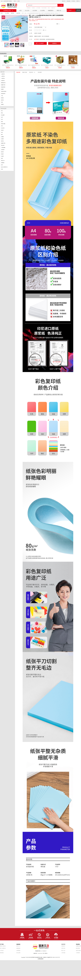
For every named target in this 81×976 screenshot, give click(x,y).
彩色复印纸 (3, 93)
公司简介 (2, 950)
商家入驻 (59, 10)
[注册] (18, 1)
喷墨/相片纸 (3, 82)
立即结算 (78, 10)
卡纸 (2, 95)
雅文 (2, 134)
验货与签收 (78, 950)
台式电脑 (38, 7)
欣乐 (2, 119)
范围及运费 (78, 946)
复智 (2, 158)
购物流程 (18, 948)
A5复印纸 (3, 78)
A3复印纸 (3, 76)
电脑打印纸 (3, 84)
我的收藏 (68, 1)
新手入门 (18, 946)
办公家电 (42, 10)
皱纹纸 (2, 97)
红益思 (2, 156)
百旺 (2, 125)
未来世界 (2, 149)
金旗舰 (2, 136)
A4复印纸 (18, 13)
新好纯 (2, 151)
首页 (2, 13)
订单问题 (63, 952)
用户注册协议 (3, 948)
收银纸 (2, 89)
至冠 (2, 169)
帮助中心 (78, 1)
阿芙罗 (2, 154)
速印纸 (2, 100)
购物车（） (70, 10)
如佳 (2, 164)
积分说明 (18, 952)
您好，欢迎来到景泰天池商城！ (6, 1)
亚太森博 (2, 115)
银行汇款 (63, 950)
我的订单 (63, 1)
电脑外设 (53, 7)
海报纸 (2, 104)
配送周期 (78, 948)
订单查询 (78, 952)
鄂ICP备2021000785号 (55, 957)
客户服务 (73, 1)
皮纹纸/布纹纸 (3, 91)
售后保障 (40, 72)
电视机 (33, 7)
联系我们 (2, 952)
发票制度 (18, 950)
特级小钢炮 (3, 123)
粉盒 (49, 7)
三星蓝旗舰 (3, 147)
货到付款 (63, 948)
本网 (36, 39)
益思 (2, 121)
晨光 (2, 112)
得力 (2, 110)
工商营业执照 (40, 958)
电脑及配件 (50, 10)
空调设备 (28, 7)
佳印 (2, 117)
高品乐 (2, 130)
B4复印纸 (3, 80)
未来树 (2, 138)
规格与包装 (24, 72)
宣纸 (2, 102)
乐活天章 (2, 128)
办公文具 (27, 10)
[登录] (15, 1)
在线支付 (63, 946)
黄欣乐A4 (3, 160)
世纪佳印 (2, 145)
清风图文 (2, 162)
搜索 (60, 5)
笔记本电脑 (44, 7)
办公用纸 (7, 13)
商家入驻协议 (3, 946)
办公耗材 (35, 10)
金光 (2, 132)
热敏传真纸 (3, 87)
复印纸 (12, 13)
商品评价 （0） (32, 72)
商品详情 (18, 72)
